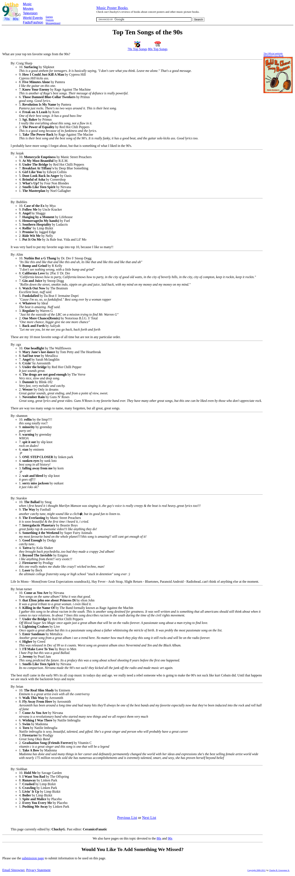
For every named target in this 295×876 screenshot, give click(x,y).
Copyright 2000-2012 (256, 870)
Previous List (127, 818)
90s (170, 838)
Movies (28, 8)
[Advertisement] (77, 26)
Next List (149, 818)
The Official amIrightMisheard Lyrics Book (273, 54)
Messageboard (53, 23)
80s (159, 838)
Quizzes (50, 20)
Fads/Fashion (33, 22)
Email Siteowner (13, 870)
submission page (33, 858)
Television (30, 13)
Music (27, 4)
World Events (33, 18)
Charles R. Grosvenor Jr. (279, 870)
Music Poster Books (112, 8)
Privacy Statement (38, 870)
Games (49, 17)
